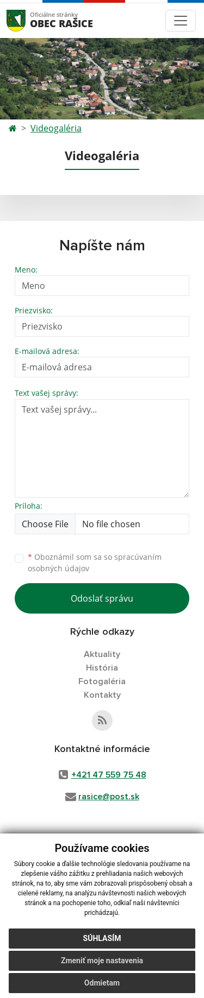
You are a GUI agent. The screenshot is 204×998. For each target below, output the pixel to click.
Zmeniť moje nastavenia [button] (102, 960)
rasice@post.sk (108, 796)
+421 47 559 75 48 (108, 774)
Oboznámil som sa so (95, 562)
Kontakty (102, 695)
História (102, 668)
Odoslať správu (102, 598)
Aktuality (102, 654)
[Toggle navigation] (180, 20)
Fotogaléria (102, 681)
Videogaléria (56, 128)
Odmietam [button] (102, 982)
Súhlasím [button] (102, 938)
